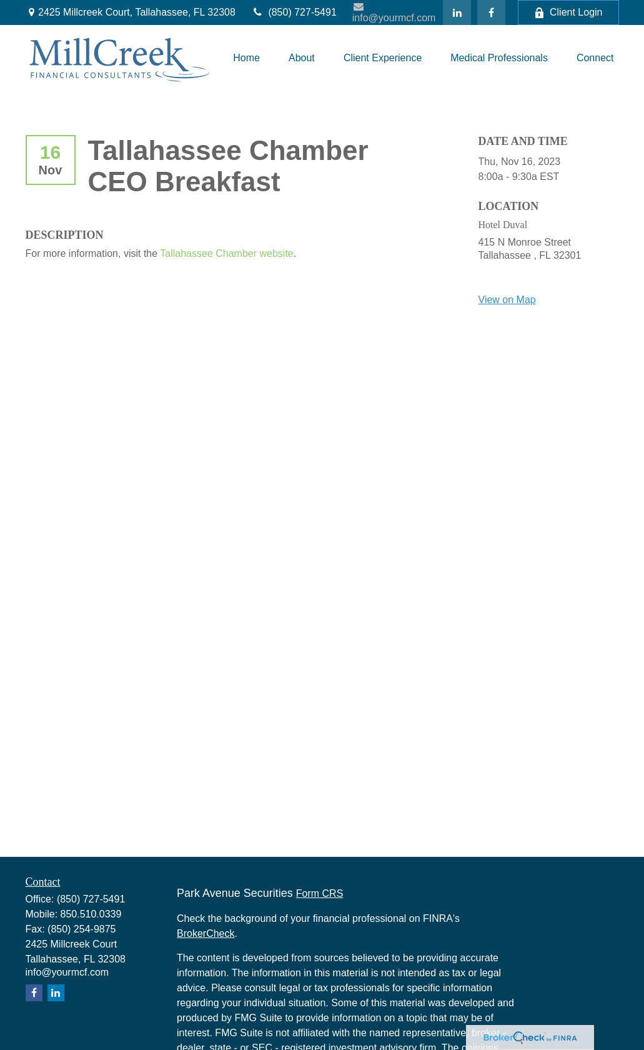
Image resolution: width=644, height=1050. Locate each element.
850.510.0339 (91, 914)
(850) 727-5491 (294, 12)
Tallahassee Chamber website (226, 253)
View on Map (507, 299)
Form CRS (320, 893)
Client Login (568, 12)
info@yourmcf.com (394, 12)
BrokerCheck (205, 933)
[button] (246, 58)
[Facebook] (491, 12)
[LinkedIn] (457, 12)
